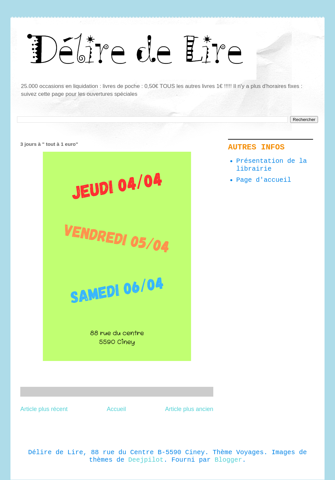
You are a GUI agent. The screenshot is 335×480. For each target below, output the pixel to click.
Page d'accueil (263, 180)
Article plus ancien (189, 409)
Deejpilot (146, 460)
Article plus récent (44, 409)
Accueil (116, 409)
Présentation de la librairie (271, 165)
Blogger (228, 460)
